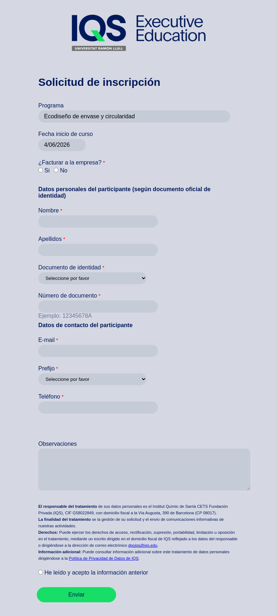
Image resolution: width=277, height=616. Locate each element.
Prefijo (46, 368)
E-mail (46, 340)
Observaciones (57, 444)
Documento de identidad (69, 267)
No (63, 170)
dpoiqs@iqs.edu (142, 545)
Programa (50, 105)
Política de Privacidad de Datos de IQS (103, 558)
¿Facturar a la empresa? (69, 162)
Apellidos (50, 239)
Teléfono (49, 396)
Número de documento (67, 295)
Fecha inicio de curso (65, 134)
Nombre (48, 210)
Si (46, 170)
